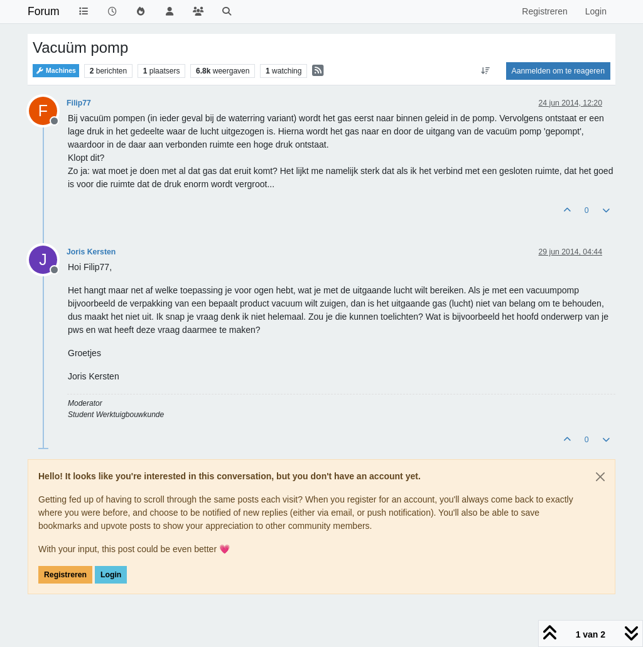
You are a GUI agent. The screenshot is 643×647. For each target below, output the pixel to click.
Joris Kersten (91, 251)
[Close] (600, 477)
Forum (44, 11)
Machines (56, 71)
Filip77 (79, 103)
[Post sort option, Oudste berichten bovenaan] (485, 71)
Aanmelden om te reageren (558, 71)
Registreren (65, 574)
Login (110, 574)
